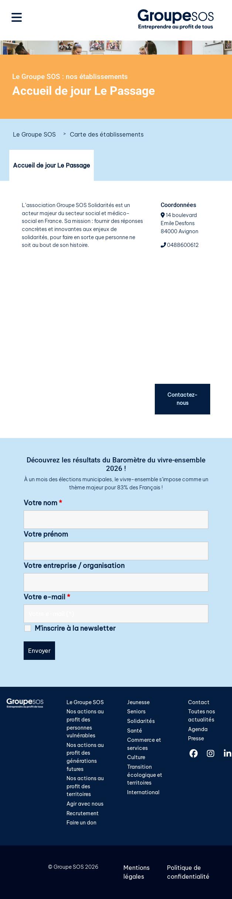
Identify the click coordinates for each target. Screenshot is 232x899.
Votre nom (43, 503)
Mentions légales (136, 872)
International (143, 792)
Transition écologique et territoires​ (144, 775)
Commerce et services (144, 744)
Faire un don (81, 822)
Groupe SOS (69, 867)
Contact (198, 702)
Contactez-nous (182, 399)
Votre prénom (46, 534)
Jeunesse (138, 702)
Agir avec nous (84, 803)
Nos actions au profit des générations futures (85, 757)
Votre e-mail (47, 597)
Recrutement (82, 813)
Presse (196, 738)
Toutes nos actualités (201, 715)
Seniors (136, 711)
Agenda (198, 729)
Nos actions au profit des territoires (85, 786)
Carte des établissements (107, 134)
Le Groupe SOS (34, 134)
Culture (136, 757)
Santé (134, 730)
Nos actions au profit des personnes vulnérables (85, 723)
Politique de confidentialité (188, 872)
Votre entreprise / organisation (74, 565)
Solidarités (141, 721)
